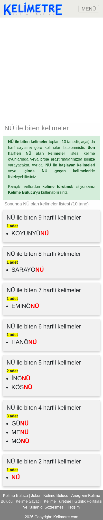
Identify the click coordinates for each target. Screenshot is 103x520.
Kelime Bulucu (15, 495)
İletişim (74, 507)
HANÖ (24, 342)
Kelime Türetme (57, 501)
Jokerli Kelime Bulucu (49, 495)
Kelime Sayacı (28, 501)
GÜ (20, 423)
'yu (24, 192)
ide (59, 171)
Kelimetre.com (65, 517)
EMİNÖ (25, 306)
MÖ (20, 441)
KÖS (21, 387)
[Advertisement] (51, 69)
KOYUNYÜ (30, 233)
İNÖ (20, 378)
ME (20, 432)
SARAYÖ (27, 269)
